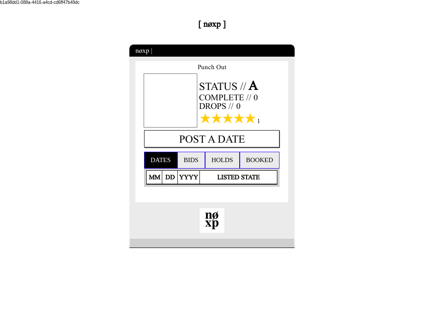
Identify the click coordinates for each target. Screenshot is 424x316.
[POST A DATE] (211, 138)
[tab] (160, 160)
